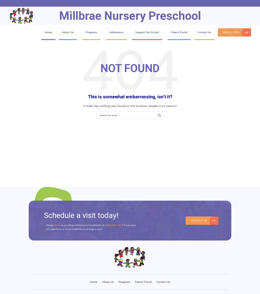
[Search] (130, 115)
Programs (124, 282)
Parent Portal (143, 282)
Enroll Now (234, 32)
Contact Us (199, 220)
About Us (108, 282)
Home (93, 282)
